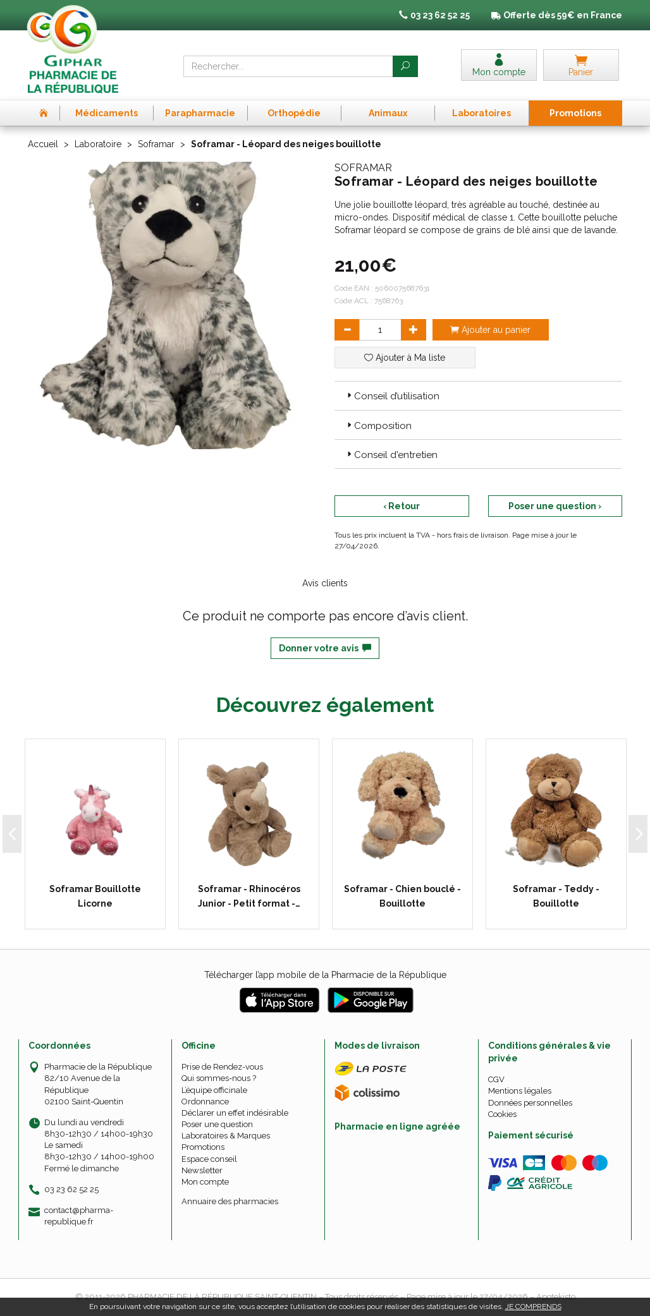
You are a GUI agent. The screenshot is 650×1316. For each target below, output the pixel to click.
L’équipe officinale (214, 1090)
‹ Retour (401, 506)
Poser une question (217, 1124)
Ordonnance (205, 1101)
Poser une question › (554, 506)
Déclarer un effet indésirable (234, 1113)
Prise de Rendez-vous (222, 1067)
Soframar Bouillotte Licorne (95, 896)
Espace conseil (209, 1159)
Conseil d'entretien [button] (391, 455)
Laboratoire (98, 144)
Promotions (202, 1147)
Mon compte (205, 1181)
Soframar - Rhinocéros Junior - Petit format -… (249, 896)
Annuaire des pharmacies (229, 1201)
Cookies (502, 1114)
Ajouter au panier (490, 330)
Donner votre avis (325, 648)
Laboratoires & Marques (225, 1135)
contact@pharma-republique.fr (78, 1215)
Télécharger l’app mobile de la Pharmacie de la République (325, 975)
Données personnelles (530, 1103)
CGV (496, 1079)
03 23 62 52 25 (71, 1189)
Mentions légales (519, 1091)
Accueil (43, 144)
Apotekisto (555, 1296)
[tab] (478, 395)
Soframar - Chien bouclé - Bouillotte (402, 896)
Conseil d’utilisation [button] (392, 396)
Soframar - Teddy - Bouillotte (556, 896)
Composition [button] (378, 426)
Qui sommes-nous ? (218, 1078)
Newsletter (202, 1170)
